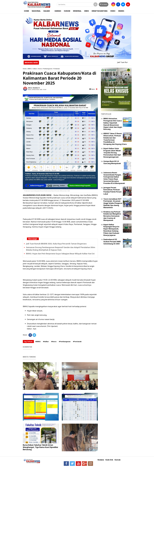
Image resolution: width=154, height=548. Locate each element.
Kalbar (35, 69)
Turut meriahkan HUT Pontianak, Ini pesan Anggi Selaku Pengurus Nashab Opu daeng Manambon (112, 203)
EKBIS (86, 11)
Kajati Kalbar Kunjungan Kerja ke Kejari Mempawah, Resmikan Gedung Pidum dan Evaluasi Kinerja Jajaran (111, 229)
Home (25, 69)
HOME (26, 11)
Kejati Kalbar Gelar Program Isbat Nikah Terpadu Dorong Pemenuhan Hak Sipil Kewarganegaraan (112, 152)
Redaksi (101, 460)
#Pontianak (77, 341)
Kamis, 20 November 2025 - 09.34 (37, 89)
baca (92, 89)
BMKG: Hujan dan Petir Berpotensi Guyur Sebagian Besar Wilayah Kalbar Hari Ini (60, 253)
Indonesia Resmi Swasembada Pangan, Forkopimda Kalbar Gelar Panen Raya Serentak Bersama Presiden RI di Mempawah (114, 177)
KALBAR (46, 11)
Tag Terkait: (28, 341)
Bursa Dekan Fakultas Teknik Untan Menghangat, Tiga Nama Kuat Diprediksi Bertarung (40, 447)
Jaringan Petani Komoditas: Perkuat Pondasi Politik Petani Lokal (112, 190)
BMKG (30, 69)
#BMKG (38, 341)
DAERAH (58, 11)
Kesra (40, 69)
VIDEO (112, 11)
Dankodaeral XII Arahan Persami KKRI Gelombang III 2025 (112, 241)
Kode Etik (109, 460)
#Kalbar (46, 341)
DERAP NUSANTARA (99, 11)
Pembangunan (47, 69)
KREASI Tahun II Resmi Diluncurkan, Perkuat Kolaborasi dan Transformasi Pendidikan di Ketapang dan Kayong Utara (115, 138)
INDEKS (121, 11)
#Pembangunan (65, 341)
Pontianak (57, 69)
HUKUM (67, 11)
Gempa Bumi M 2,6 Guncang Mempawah (112, 162)
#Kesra (53, 341)
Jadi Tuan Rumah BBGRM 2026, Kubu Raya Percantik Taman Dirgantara (56, 243)
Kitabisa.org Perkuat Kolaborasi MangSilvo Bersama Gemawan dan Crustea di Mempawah (112, 216)
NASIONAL (36, 11)
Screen (103, 4)
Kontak (118, 460)
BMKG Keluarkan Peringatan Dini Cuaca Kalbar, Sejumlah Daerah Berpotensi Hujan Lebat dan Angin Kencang (112, 123)
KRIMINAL (77, 11)
